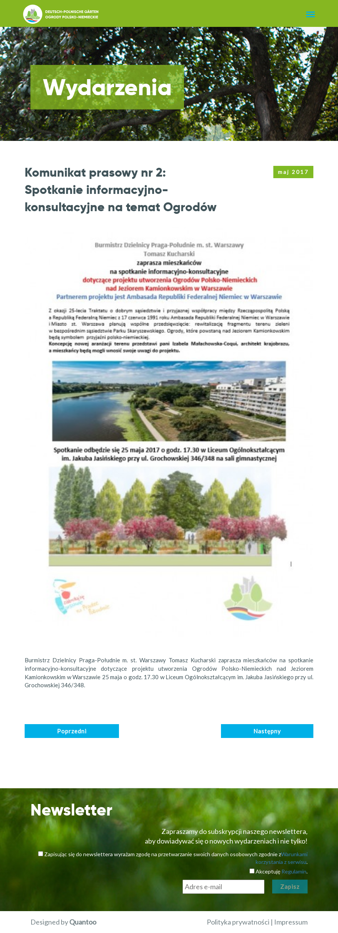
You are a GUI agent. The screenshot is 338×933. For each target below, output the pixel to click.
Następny (267, 731)
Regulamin (293, 871)
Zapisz (290, 886)
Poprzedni (72, 731)
